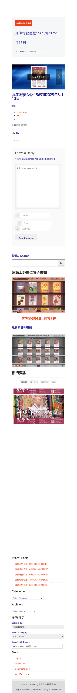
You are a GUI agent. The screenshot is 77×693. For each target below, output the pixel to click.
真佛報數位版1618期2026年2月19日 (31, 574)
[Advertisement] (36, 475)
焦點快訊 (20, 23)
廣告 (54, 382)
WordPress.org (22, 674)
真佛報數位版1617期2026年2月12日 (31, 580)
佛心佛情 (34, 382)
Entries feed (20, 663)
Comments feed (22, 669)
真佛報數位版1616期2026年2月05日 (31, 585)
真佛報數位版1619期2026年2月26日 (31, 569)
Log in (18, 658)
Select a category (20, 632)
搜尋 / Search (21, 256)
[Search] (61, 263)
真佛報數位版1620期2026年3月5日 (31, 564)
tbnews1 (20, 51)
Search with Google (21, 642)
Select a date (17, 623)
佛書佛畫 (45, 382)
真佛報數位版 (20, 125)
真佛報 (28, 23)
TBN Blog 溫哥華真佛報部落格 (42, 684)
